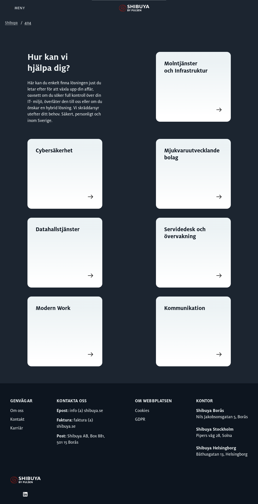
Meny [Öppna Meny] (17, 7)
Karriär (16, 428)
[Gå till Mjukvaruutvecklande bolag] (193, 174)
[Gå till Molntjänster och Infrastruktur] (193, 91)
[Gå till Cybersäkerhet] (64, 174)
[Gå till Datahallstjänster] (64, 253)
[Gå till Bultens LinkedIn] (25, 494)
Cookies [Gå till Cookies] (142, 410)
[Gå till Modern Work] (64, 331)
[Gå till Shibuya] (25, 483)
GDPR (140, 419)
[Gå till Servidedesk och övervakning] (193, 253)
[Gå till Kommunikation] (193, 331)
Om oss (16, 410)
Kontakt (17, 419)
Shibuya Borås (210, 410)
